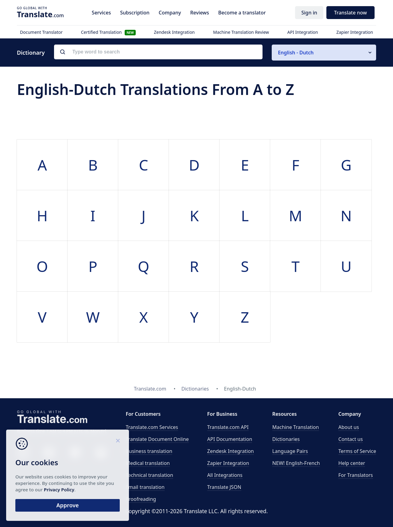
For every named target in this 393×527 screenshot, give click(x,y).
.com (40, 14)
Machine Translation (295, 427)
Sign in (309, 12)
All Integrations (225, 475)
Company (170, 12)
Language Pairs (290, 451)
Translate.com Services (152, 427)
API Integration (302, 32)
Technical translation (149, 475)
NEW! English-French (296, 463)
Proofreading (141, 499)
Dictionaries (286, 439)
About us (348, 427)
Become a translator (242, 12)
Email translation (145, 487)
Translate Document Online (157, 439)
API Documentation (229, 439)
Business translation (149, 451)
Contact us (350, 439)
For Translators (355, 475)
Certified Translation (108, 32)
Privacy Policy (59, 489)
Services (101, 12)
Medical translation (148, 463)
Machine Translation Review (241, 32)
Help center (351, 463)
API (228, 427)
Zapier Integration (354, 32)
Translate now (350, 12)
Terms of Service (357, 451)
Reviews (199, 12)
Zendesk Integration (174, 32)
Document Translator (41, 32)
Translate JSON (224, 487)
